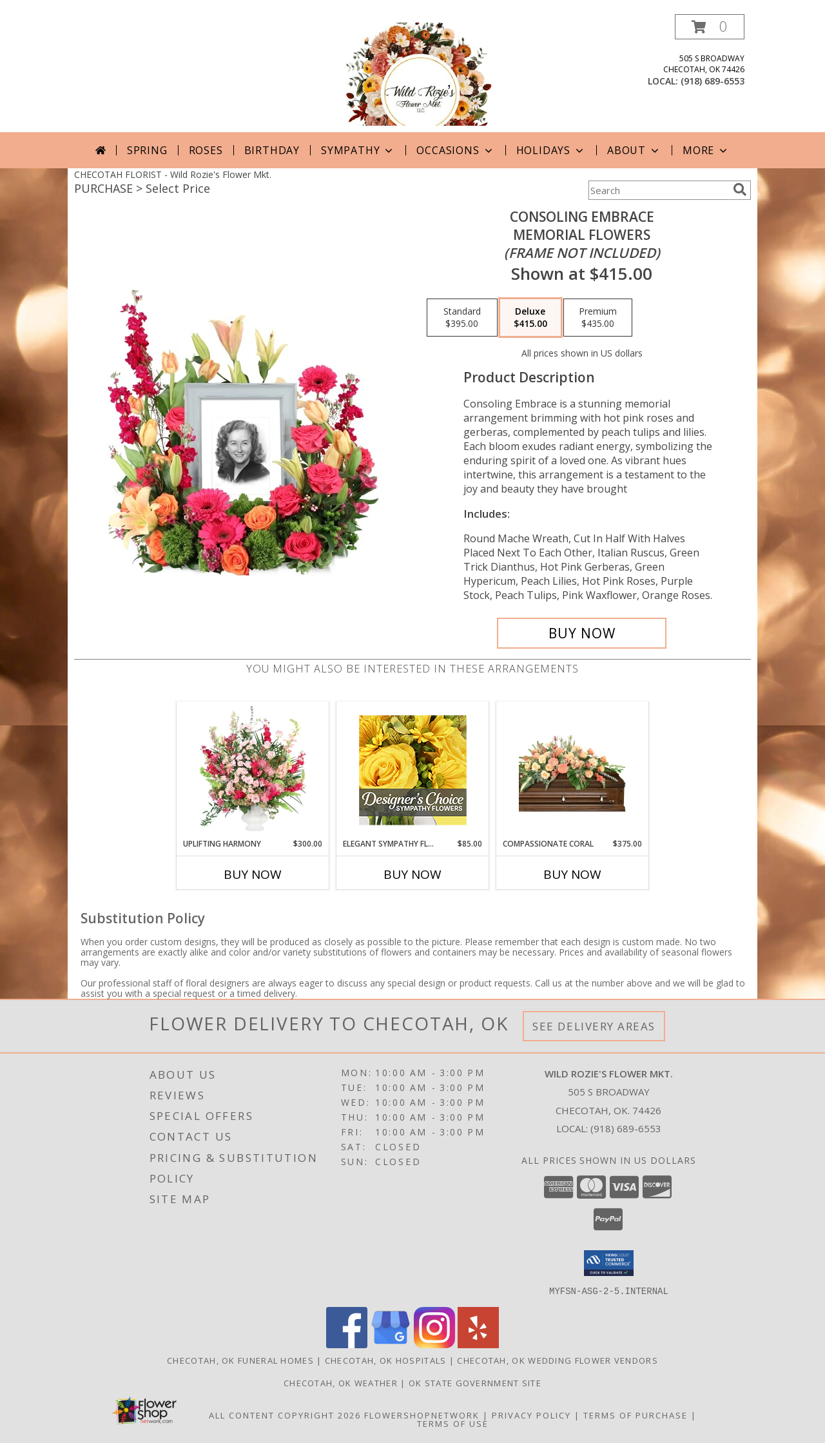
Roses (206, 150)
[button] (709, 26)
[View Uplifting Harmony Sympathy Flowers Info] (253, 770)
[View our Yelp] (478, 1344)
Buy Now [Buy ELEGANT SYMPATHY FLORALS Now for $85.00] (412, 874)
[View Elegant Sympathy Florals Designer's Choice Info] (413, 770)
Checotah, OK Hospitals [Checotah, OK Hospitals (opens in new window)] (386, 1360)
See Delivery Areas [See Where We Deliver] (593, 1026)
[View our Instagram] (434, 1344)
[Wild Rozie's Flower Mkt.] (412, 73)
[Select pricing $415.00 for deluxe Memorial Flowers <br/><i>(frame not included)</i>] (530, 318)
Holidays (551, 150)
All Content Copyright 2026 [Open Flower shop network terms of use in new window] (285, 1414)
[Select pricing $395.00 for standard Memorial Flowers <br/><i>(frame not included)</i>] (462, 318)
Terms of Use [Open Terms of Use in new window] (453, 1423)
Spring (147, 150)
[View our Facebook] (346, 1344)
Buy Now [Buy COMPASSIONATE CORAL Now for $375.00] (572, 874)
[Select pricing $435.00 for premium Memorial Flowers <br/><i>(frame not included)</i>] (598, 318)
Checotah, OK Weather (341, 1382)
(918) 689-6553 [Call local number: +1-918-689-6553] (712, 81)
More (706, 150)
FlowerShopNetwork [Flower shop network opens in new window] (422, 1414)
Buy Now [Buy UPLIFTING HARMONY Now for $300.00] (253, 874)
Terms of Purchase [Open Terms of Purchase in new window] (635, 1414)
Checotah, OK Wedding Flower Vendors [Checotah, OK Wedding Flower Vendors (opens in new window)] (557, 1360)
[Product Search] (658, 190)
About (634, 150)
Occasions (455, 150)
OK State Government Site (475, 1382)
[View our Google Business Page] (390, 1344)
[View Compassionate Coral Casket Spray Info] (572, 770)
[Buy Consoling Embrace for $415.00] (581, 633)
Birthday (272, 150)
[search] (740, 189)
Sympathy (358, 150)
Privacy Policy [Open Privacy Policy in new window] (531, 1414)
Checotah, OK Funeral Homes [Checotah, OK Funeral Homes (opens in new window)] (240, 1360)
